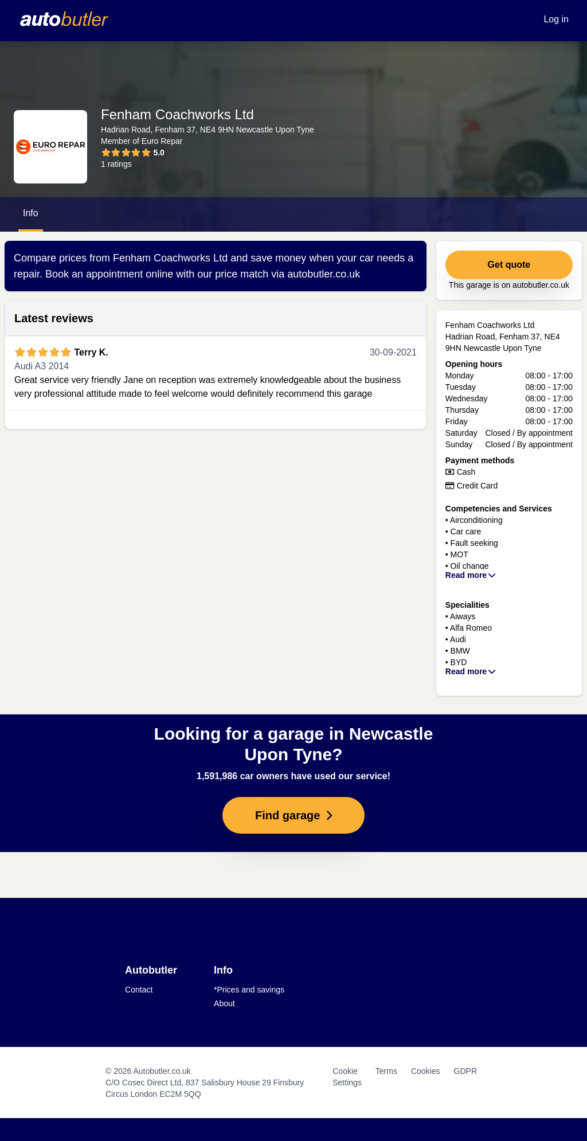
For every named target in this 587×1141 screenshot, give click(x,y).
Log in (556, 19)
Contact (138, 989)
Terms (386, 1071)
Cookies (425, 1071)
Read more (471, 575)
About (224, 1003)
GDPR (465, 1071)
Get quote (509, 264)
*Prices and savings (249, 989)
